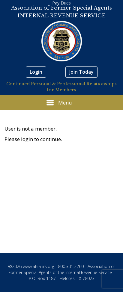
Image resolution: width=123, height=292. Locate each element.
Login (36, 72)
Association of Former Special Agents (61, 8)
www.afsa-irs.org (38, 266)
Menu (59, 102)
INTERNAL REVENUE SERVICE (61, 16)
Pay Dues (61, 3)
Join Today (81, 72)
